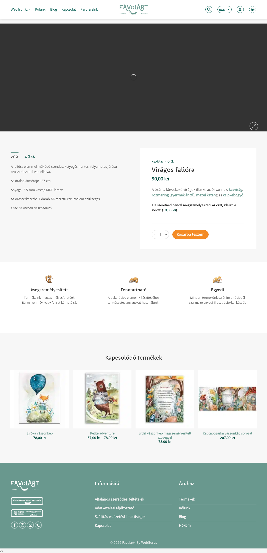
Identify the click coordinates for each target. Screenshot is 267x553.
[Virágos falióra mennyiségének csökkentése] (154, 234)
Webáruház (20, 9)
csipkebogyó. (233, 195)
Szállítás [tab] (30, 156)
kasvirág (235, 189)
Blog (53, 9)
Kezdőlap (158, 161)
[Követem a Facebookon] (14, 525)
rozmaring (160, 195)
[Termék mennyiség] (160, 234)
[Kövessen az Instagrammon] (22, 525)
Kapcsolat (69, 9)
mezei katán (206, 195)
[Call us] (38, 525)
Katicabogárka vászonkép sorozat (227, 433)
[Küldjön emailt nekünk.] (30, 525)
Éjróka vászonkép (40, 433)
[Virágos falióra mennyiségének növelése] (166, 234)
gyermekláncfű (182, 195)
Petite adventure (102, 433)
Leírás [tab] (15, 156)
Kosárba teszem (191, 234)
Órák (170, 161)
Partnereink (89, 9)
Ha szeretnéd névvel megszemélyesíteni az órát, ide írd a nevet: (194, 207)
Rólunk (40, 9)
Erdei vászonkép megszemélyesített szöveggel (165, 435)
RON (222, 10)
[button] (208, 9)
